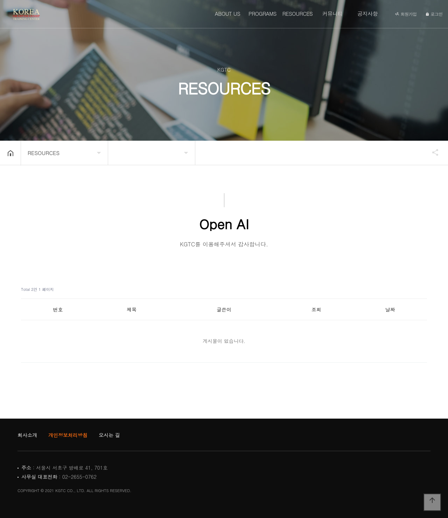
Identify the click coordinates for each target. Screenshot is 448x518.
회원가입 (405, 14)
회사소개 (27, 435)
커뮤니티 (332, 13)
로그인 (434, 14)
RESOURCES (297, 13)
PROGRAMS (262, 13)
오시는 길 (109, 435)
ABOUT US (227, 13)
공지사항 (367, 13)
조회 (316, 309)
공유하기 (432, 152)
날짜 (390, 309)
